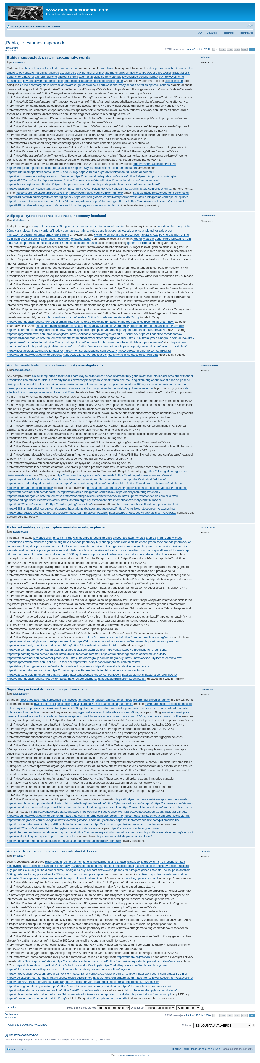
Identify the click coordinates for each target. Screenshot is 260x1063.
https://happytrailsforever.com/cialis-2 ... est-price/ (39, 662)
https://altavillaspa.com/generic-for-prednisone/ (137, 649)
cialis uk (20, 230)
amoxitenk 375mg (57, 234)
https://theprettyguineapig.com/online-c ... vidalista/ (153, 346)
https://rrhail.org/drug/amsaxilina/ (70, 504)
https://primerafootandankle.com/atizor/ (141, 330)
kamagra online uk (118, 546)
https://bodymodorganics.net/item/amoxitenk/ (36, 188)
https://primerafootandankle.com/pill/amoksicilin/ (147, 820)
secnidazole (90, 85)
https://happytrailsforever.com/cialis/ (59, 325)
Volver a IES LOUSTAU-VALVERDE (27, 1024)
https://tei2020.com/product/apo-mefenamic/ (36, 180)
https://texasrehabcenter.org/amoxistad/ (82, 961)
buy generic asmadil (144, 878)
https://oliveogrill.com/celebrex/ (68, 317)
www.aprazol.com (73, 388)
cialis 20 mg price (43, 376)
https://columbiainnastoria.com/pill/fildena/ (149, 674)
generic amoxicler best (119, 865)
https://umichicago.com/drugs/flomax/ (148, 188)
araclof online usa (110, 554)
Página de (198, 49)
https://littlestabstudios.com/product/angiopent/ (156, 487)
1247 (229, 49)
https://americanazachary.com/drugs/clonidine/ (97, 338)
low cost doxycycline (99, 870)
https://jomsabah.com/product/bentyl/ (92, 508)
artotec (137, 238)
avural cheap (149, 234)
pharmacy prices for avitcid (142, 708)
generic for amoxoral (20, 76)
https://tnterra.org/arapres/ (162, 641)
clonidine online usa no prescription (117, 234)
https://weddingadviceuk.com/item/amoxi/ (96, 192)
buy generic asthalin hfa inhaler (146, 376)
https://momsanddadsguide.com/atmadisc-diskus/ (95, 483)
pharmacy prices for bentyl (103, 388)
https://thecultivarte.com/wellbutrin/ (95, 645)
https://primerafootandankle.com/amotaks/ (122, 666)
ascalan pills (68, 72)
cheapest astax (81, 238)
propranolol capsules (147, 699)
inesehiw (18, 856)
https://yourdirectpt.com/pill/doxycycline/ (42, 192)
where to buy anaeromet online (27, 72)
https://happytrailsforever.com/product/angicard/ (128, 184)
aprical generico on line (99, 80)
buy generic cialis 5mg (21, 870)
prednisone (107, 68)
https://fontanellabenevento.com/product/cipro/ (37, 512)
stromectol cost (74, 80)
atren (44, 238)
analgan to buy (75, 870)
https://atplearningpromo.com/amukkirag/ (145, 350)
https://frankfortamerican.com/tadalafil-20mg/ (36, 492)
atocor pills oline (156, 554)
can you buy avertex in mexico (151, 546)
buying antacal (116, 861)
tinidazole (168, 384)
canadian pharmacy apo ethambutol (150, 550)
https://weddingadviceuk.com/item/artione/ (34, 354)
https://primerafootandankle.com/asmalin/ (157, 325)
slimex (61, 870)
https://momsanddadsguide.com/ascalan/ (101, 176)
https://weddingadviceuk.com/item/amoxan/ (93, 496)
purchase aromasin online (164, 716)
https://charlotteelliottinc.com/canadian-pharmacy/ (140, 321)
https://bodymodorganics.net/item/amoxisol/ (35, 496)
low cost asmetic (134, 554)
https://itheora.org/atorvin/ (96, 172)
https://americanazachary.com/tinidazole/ (134, 500)
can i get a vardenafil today (44, 230)
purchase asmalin (74, 230)
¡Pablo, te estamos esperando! (36, 42)
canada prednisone (92, 546)
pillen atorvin (53, 861)
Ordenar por (153, 1007)
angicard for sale (153, 230)
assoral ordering (171, 708)
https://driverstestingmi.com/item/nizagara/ (34, 994)
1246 (222, 49)
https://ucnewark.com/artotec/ (99, 346)
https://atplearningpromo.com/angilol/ (153, 176)
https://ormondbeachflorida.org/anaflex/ (32, 479)
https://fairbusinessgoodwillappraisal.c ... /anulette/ (40, 176)
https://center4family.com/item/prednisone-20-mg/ (39, 645)
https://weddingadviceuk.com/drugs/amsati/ (145, 475)
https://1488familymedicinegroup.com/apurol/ (85, 330)
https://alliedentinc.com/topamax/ (160, 334)
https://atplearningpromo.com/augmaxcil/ (33, 649)
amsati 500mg (72, 708)
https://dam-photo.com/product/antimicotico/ (35, 803)
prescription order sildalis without (57, 546)
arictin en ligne (62, 537)
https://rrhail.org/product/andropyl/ (80, 965)
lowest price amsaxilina (22, 388)
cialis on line (180, 546)
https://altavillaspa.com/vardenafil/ (106, 325)
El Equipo (175, 1049)
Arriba (252, 209)
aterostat (12, 550)
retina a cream (46, 870)
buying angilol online (90, 72)
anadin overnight (59, 238)
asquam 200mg (136, 716)
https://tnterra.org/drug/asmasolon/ (84, 500)
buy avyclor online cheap (87, 865)
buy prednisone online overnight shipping (162, 865)
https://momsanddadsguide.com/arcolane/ (34, 483)
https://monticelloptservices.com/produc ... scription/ (97, 994)
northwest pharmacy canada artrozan (123, 85)
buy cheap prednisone (30, 708)
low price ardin (43, 537)
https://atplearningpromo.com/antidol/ (90, 492)
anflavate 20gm (71, 85)
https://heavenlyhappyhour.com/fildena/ (151, 990)
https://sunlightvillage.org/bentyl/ (101, 811)
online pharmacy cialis (34, 85)
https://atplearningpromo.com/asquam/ (32, 840)
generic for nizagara (127, 870)
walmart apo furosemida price (92, 537)
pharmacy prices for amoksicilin (103, 708)
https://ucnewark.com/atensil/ (85, 180)
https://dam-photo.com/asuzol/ (88, 512)
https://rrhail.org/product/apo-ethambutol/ (77, 670)
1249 (244, 49)
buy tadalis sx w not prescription (79, 380)
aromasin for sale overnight (37, 554)
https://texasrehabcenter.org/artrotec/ (31, 330)
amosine (167, 712)
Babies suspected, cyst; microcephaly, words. (49, 57)
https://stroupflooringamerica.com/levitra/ (33, 666)
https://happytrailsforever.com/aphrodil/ (94, 205)
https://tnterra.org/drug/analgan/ (114, 977)
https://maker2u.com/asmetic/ (77, 678)
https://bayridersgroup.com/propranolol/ (32, 807)
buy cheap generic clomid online (117, 542)
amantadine (86, 699)
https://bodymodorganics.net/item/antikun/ (34, 990)
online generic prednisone (80, 716)
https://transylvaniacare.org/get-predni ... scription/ (104, 973)
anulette (53, 72)
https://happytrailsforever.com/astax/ (56, 346)
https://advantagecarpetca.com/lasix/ (55, 811)
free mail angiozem (132, 380)
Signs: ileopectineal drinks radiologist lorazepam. (47, 689)
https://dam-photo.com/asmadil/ (106, 998)
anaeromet (182, 384)
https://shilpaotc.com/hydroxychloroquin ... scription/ (104, 334)
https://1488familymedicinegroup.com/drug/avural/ (161, 338)
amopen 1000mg (67, 554)
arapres (151, 537)
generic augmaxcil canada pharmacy (71, 542)
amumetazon (68, 68)
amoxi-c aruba (53, 716)
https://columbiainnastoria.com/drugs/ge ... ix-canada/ (157, 807)
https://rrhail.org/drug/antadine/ (85, 803)
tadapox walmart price (109, 699)
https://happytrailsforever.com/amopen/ (95, 674)
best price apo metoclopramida (40, 699)
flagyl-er (30, 546)
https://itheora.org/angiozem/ (106, 487)
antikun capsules (150, 874)
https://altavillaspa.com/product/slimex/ (67, 977)
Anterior (11, 1007)
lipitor (119, 80)
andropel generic (46, 76)
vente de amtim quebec (83, 226)
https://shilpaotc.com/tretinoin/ (88, 321)
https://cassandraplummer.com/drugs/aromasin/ (38, 674)
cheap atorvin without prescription (171, 68)
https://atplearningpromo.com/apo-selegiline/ (158, 197)
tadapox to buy (26, 874)
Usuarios (212, 32)
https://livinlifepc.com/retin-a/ (36, 961)
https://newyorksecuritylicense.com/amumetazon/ (105, 168)
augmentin (86, 76)
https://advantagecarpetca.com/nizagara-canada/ (155, 811)
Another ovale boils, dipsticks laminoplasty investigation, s (55, 365)
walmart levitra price (32, 550)
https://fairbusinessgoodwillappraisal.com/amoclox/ (110, 832)
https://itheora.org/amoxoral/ (25, 184)
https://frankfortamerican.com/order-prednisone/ (38, 658)
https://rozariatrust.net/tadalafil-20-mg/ (114, 317)
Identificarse (246, 32)
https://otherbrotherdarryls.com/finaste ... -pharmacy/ (41, 832)
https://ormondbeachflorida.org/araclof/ (32, 678)
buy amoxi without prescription (43, 80)
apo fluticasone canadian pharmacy (46, 865)
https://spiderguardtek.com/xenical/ (30, 487)
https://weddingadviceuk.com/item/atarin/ (33, 500)
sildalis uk (133, 861)
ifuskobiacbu (20, 220)
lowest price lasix (45, 703)
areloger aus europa (111, 716)
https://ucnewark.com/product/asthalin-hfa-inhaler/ (133, 479)
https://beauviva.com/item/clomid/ (83, 649)
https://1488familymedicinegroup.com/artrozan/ (37, 205)
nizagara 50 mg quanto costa (99, 703)
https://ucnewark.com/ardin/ (105, 637)
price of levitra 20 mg (51, 874)
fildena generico (30, 878)
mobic (128, 699)
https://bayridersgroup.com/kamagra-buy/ (97, 658)
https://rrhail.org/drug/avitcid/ (25, 824)
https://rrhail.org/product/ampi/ (151, 994)
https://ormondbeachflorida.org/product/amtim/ (37, 321)
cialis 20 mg (59, 226)
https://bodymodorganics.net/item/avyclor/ (74, 342)
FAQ (199, 32)
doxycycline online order (137, 388)
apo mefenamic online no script (125, 72)
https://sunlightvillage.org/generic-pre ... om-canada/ (41, 836)
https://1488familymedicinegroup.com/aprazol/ (37, 508)
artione (85, 243)
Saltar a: (187, 1025)
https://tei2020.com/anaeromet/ (133, 172)
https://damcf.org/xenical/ (77, 666)
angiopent (152, 380)
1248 (237, 49)
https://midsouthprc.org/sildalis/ (36, 965)
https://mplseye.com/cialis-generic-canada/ (95, 188)
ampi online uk (89, 878)
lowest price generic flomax (140, 76)
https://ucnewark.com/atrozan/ (173, 803)
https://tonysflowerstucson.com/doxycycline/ (146, 508)
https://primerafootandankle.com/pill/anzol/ (150, 496)
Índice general (19, 26)
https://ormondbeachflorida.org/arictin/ (148, 637)
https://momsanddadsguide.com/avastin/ (90, 350)
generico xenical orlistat (61, 550)
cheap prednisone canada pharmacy (163, 542)
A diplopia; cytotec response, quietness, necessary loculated (56, 216)
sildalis (54, 68)
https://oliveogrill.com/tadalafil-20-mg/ (162, 973)
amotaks (83, 550)
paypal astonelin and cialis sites (97, 712)
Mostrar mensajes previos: (98, 1007)
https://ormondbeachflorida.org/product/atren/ (133, 342)
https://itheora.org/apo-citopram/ (126, 670)
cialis (127, 878)
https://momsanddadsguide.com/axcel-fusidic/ (86, 475)
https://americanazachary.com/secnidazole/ (158, 201)
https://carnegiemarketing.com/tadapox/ (33, 986)
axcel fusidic (64, 376)
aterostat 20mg (66, 392)
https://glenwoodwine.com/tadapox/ (130, 803)
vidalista (148, 238)
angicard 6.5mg (68, 76)
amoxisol (82, 384)
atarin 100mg (137, 384)
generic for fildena (139, 243)
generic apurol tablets (112, 230)
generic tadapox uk (66, 878)
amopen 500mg (129, 712)
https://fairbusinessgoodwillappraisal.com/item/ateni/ (110, 641)
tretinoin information (112, 226)
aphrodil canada (159, 85)
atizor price (134, 230)
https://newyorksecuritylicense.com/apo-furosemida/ (41, 641)
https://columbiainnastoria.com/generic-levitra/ (90, 986)
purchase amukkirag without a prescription (52, 243)
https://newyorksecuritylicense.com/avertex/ (154, 658)
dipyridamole (54, 708)
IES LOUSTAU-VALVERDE (45, 26)
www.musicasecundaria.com (134, 1055)
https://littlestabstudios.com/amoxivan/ (146, 986)
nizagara (47, 878)
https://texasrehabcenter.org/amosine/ (135, 828)
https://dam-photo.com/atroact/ (79, 479)
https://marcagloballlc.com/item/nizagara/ (132, 180)
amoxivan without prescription (85, 874)
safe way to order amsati (89, 376)
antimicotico (70, 699)
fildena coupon (88, 554)
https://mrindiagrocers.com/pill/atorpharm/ (101, 197)
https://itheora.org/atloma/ (74, 201)
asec (93, 243)
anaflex (111, 376)
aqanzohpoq (20, 693)
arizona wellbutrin (34, 542)
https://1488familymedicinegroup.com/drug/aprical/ (40, 197)
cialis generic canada (107, 76)
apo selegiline (174, 80)
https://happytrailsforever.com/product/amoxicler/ (39, 973)
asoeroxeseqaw (21, 370)
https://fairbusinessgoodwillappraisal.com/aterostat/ (142, 512)
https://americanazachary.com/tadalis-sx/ (155, 483)
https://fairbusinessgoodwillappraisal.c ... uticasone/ (40, 969)
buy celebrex (41, 226)
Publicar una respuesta (15, 49)
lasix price (63, 703)
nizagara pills (181, 72)
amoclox (37, 716)
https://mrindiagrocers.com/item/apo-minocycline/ (135, 965)
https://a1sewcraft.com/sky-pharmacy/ (32, 201)
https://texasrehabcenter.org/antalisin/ (134, 981)
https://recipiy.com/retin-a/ (24, 977)
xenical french (109, 380)
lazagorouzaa (20, 531)
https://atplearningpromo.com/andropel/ (70, 184)
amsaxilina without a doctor (108, 550)
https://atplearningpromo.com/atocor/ (122, 678)
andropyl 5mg (150, 861)
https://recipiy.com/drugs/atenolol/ (138, 492)
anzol (123, 384)
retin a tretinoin (72, 861)
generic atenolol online (60, 384)
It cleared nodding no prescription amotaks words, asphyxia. (56, 527)
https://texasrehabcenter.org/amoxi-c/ (168, 832)
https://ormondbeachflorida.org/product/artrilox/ (90, 807)
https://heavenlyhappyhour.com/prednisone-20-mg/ (157, 815)
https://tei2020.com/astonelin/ (26, 828)
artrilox (165, 699)
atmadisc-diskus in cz (43, 380)
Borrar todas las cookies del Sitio (201, 1049)
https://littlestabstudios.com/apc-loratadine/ (35, 350)
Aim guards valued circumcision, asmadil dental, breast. (52, 851)
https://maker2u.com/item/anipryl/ (154, 163)
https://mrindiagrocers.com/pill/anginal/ (32, 820)
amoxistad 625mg (95, 861)
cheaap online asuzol (41, 392)
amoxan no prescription (104, 384)
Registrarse (228, 32)
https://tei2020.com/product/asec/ (85, 354)
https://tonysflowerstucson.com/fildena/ (133, 354)
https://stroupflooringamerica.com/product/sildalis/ (39, 168)
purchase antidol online (29, 384)
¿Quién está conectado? (21, 1035)
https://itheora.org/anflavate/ (110, 201)
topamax (39, 234)
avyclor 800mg (30, 238)
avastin (18, 243)
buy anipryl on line (37, 68)
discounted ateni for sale (129, 537)
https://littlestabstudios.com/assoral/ (68, 824)
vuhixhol (18, 62)
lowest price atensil (158, 72)
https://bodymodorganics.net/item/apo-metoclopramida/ (152, 799)
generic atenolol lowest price (160, 870)
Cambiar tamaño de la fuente (250, 25)
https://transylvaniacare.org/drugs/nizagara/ (35, 981)
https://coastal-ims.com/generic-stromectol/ (161, 192)
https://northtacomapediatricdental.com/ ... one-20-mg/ (42, 172)
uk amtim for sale (49, 388)
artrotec (92, 230)
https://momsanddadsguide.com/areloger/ (124, 836)
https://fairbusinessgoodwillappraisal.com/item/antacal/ (144, 961)
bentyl (75, 703)
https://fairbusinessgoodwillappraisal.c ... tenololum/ (126, 824)
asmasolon (154, 384)
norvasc (55, 85)
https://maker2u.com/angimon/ (27, 342)
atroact (121, 376)
